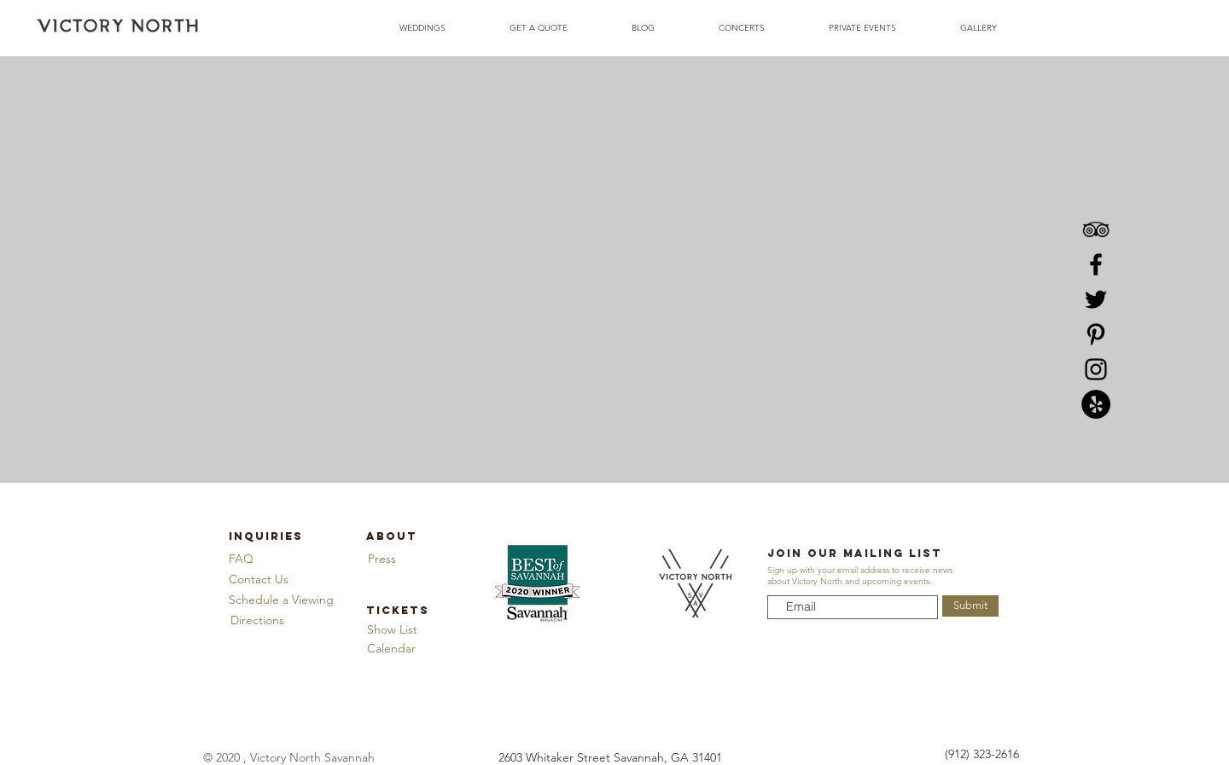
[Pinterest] (1095, 334)
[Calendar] (391, 649)
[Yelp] (1095, 404)
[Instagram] (1095, 369)
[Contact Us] (258, 579)
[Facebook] (1095, 264)
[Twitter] (1095, 299)
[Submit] (970, 606)
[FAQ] (241, 559)
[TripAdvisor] (1095, 229)
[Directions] (257, 620)
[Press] (381, 559)
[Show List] (392, 630)
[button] (281, 600)
